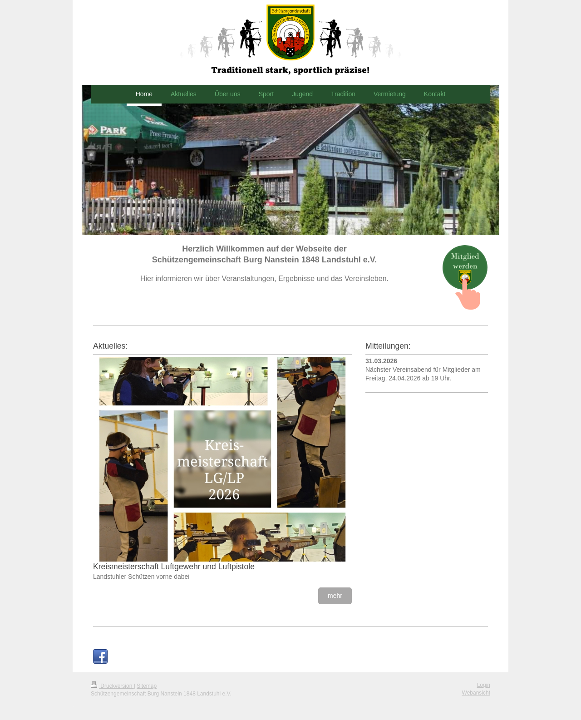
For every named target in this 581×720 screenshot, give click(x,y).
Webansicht (476, 693)
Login (483, 685)
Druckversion (112, 686)
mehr (335, 595)
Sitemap (147, 686)
